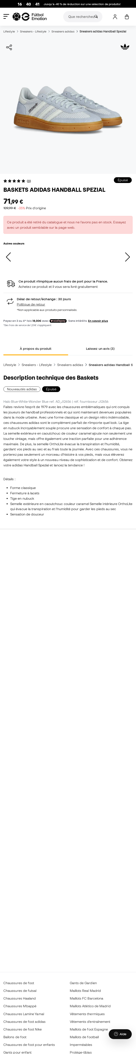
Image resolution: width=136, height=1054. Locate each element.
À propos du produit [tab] (36, 348)
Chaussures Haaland (19, 998)
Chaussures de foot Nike (22, 1029)
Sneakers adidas (63, 31)
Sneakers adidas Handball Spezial (103, 31)
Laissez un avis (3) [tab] (100, 348)
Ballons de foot (14, 1037)
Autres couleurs (13, 243)
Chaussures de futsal (20, 991)
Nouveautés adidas (22, 389)
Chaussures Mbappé (19, 1006)
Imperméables (81, 1045)
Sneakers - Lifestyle (33, 31)
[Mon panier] (127, 17)
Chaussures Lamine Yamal (23, 1014)
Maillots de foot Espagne (89, 1029)
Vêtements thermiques (87, 1014)
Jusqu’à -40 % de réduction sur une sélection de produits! (82, 4)
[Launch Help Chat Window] (120, 1034)
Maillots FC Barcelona (86, 998)
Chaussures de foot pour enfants (29, 1045)
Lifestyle (9, 31)
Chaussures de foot (18, 983)
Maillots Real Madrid (85, 991)
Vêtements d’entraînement (90, 1021)
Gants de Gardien (83, 983)
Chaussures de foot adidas (24, 1021)
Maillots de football (84, 1037)
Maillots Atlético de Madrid (90, 1006)
